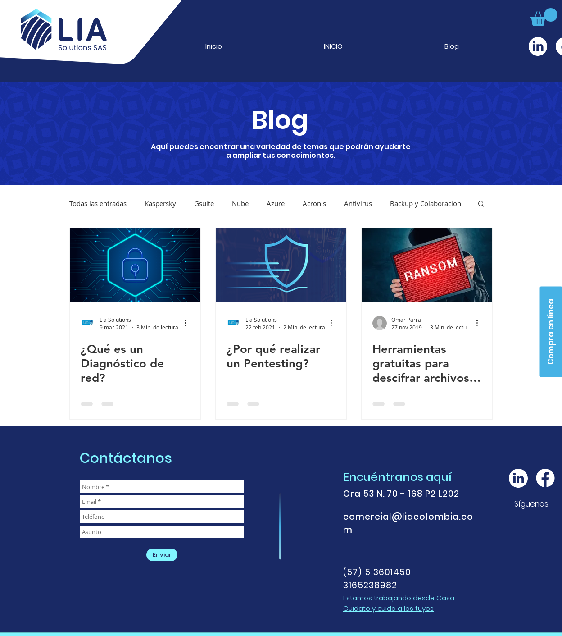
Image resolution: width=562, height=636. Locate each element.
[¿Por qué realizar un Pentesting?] (281, 265)
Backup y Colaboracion (425, 203)
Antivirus (358, 203)
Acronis (314, 203)
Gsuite (204, 203)
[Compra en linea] (550, 331)
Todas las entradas (98, 203)
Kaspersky (160, 203)
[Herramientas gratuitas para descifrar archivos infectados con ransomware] (427, 265)
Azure (276, 203)
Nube (240, 203)
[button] (543, 17)
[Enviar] (161, 555)
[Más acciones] (188, 323)
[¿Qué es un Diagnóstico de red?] (135, 265)
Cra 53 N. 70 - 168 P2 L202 (401, 494)
